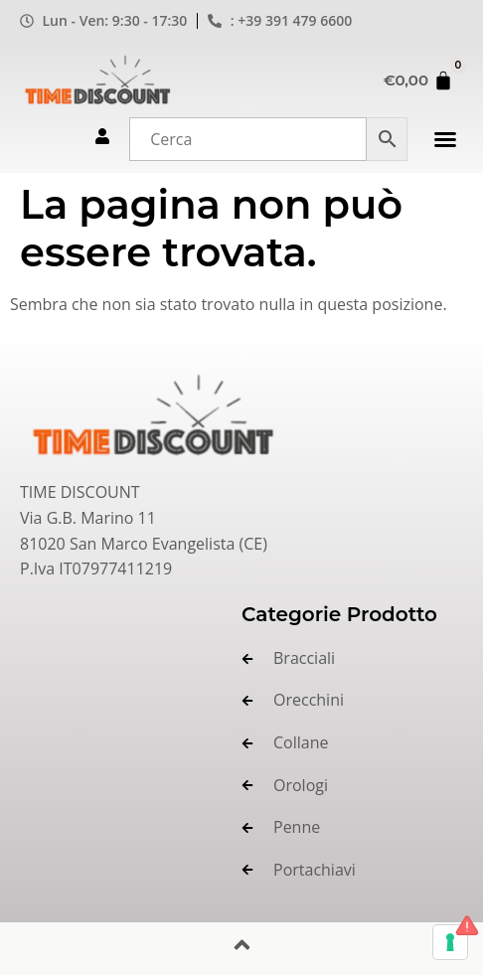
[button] (445, 139)
